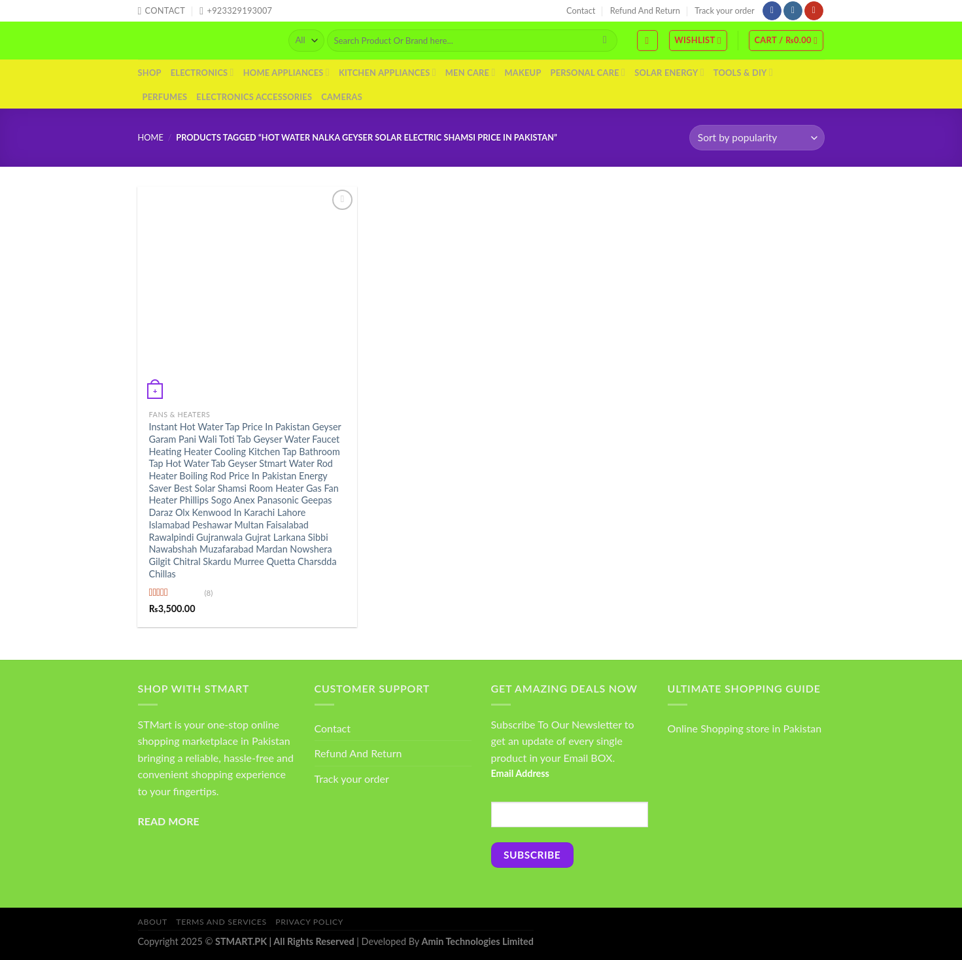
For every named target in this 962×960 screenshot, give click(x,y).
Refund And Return (645, 10)
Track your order (724, 10)
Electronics (202, 72)
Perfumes (165, 97)
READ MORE (168, 821)
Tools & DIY (743, 72)
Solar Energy (669, 72)
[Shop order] (756, 137)
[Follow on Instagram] (792, 11)
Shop (150, 72)
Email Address (520, 773)
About (152, 922)
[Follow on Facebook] (772, 11)
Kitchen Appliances (387, 72)
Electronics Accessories (254, 97)
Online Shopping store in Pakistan (745, 728)
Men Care (470, 72)
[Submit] (604, 40)
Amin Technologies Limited (478, 941)
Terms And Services (221, 922)
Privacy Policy (309, 922)
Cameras (341, 97)
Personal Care (588, 72)
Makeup (522, 72)
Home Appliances (286, 72)
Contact (580, 10)
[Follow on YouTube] (813, 11)
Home (150, 137)
